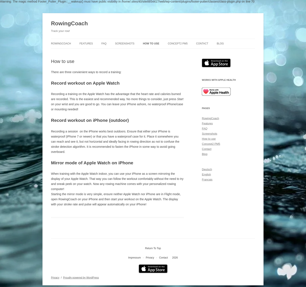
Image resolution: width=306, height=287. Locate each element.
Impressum (134, 257)
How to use (151, 43)
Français (207, 179)
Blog (220, 43)
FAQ (103, 43)
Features (86, 43)
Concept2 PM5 (178, 43)
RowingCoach (69, 23)
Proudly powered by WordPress (81, 277)
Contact (202, 43)
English (206, 174)
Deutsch (207, 169)
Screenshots (124, 43)
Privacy (150, 257)
